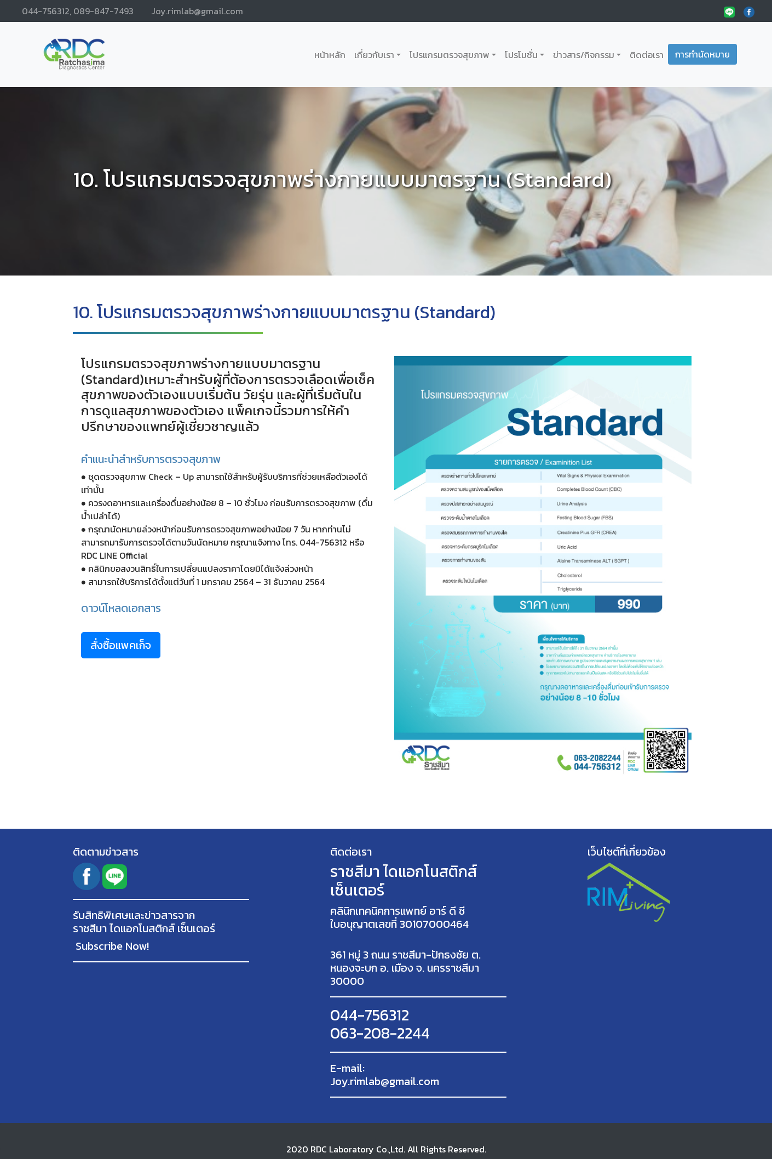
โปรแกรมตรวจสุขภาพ (449, 54)
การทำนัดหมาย (702, 54)
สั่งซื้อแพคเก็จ (120, 645)
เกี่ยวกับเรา (374, 54)
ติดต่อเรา (647, 54)
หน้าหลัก (332, 54)
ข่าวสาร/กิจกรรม (583, 54)
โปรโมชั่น (521, 54)
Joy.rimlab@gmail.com (197, 11)
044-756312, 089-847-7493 (78, 11)
